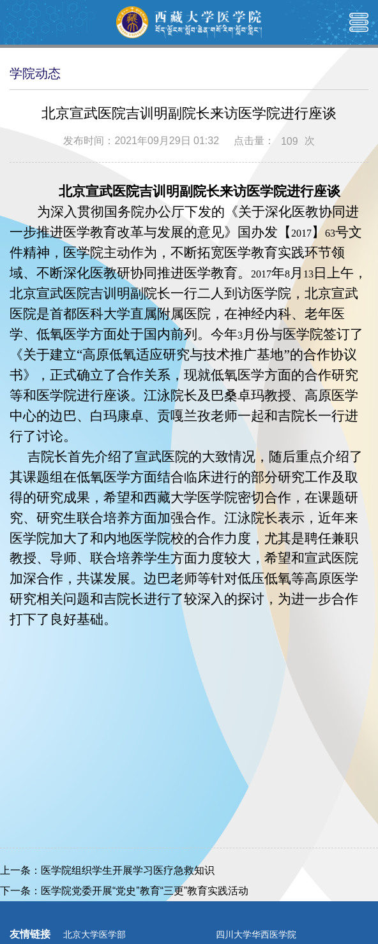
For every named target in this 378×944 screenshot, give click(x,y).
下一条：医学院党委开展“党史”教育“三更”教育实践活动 (124, 890)
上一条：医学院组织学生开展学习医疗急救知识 (107, 870)
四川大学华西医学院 (256, 934)
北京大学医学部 (94, 934)
